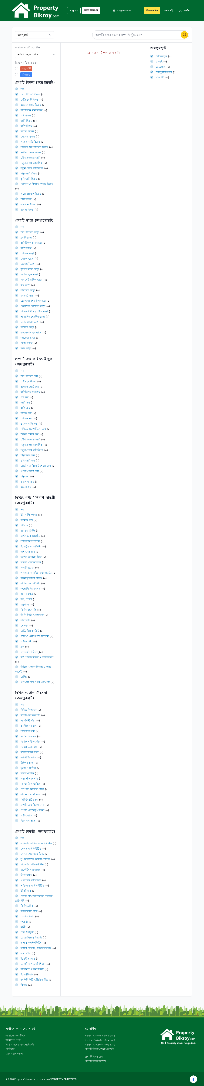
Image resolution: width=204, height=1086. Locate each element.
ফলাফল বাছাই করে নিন (27, 47)
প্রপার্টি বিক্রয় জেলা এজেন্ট (99, 1049)
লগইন (184, 10)
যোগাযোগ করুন (14, 1053)
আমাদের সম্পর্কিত (15, 1035)
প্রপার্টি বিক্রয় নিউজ (95, 1061)
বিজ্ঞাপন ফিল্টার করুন (26, 62)
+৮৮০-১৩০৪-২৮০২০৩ (100, 1040)
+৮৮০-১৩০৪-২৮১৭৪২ (100, 1035)
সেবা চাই (168, 10)
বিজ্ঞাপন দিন (152, 10)
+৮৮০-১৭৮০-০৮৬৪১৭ (100, 1044)
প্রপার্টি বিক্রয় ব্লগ (94, 1056)
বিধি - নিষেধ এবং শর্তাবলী (19, 1044)
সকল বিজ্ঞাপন (91, 10)
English (73, 10)
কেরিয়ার (10, 1049)
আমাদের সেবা (13, 1040)
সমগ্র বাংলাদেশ (122, 10)
